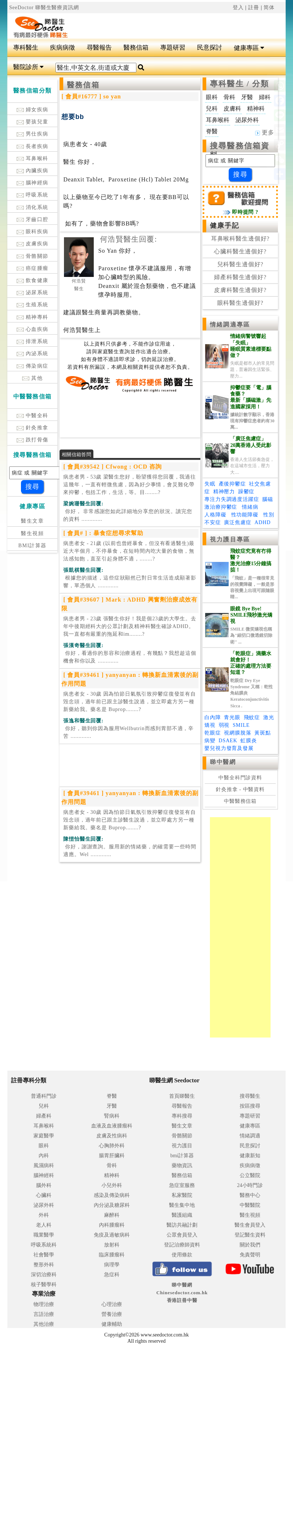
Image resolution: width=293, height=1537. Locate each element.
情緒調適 (250, 1136)
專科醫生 (25, 47)
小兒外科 (111, 1185)
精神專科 (33, 317)
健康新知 (250, 1155)
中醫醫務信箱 (240, 801)
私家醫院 (182, 1195)
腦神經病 (33, 182)
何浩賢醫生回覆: (128, 239)
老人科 (43, 1225)
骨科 (112, 1165)
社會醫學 (43, 1255)
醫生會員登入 (250, 1225)
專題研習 (172, 47)
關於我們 (250, 1245)
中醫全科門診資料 (240, 777)
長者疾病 (33, 146)
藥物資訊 (182, 1165)
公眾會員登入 (182, 1235)
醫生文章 (32, 521)
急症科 (111, 1274)
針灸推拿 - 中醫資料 (240, 789)
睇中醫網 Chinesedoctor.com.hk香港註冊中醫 (182, 1292)
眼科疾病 (33, 231)
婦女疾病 (33, 109)
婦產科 (43, 1116)
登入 (238, 7)
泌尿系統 (33, 292)
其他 (32, 378)
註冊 (253, 7)
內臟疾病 (33, 170)
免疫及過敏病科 (112, 1235)
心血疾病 (33, 329)
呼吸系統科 (44, 1245)
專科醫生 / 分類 (239, 83)
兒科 (44, 1106)
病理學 (111, 1264)
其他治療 (43, 1324)
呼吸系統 (33, 195)
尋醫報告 (99, 47)
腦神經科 (43, 1175)
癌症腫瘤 (33, 268)
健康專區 (249, 47)
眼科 (44, 1145)
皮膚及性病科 (111, 1136)
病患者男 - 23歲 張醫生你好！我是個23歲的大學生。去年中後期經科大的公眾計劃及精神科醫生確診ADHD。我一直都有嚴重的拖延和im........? (129, 626)
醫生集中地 (182, 1205)
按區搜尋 (250, 1106)
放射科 (111, 1245)
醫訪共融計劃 (182, 1225)
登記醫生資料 (250, 1235)
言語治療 (43, 1314)
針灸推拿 (33, 427)
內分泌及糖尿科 (112, 1205)
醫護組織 (182, 1215)
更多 (264, 132)
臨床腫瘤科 (112, 1255)
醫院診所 (28, 67)
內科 (44, 1155)
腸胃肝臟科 (112, 1155)
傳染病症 (33, 366)
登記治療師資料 (182, 1245)
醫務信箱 (136, 47)
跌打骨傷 (33, 440)
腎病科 (111, 1116)
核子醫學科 (44, 1284)
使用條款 (182, 1255)
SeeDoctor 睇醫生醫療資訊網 (44, 7)
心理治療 (111, 1304)
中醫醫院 (250, 1205)
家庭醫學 (43, 1136)
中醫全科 (33, 415)
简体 (269, 7)
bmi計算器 (182, 1155)
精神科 (111, 1175)
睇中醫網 (223, 762)
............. (127, 515)
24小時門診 (250, 1185)
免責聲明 (250, 1255)
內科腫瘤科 (112, 1225)
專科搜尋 (182, 1116)
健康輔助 (111, 1324)
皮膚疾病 (33, 243)
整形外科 (43, 1264)
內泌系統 (33, 353)
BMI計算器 (32, 545)
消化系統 (33, 207)
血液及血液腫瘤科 (111, 1126)
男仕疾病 (33, 134)
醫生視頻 (32, 533)
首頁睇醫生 (182, 1096)
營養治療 (111, 1314)
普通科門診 (44, 1096)
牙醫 (112, 1106)
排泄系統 (33, 341)
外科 (44, 1215)
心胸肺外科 (112, 1145)
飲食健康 (33, 280)
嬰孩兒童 (33, 122)
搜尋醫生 (250, 1096)
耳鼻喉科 (33, 158)
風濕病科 (43, 1165)
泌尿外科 (43, 1205)
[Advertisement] (170, 24)
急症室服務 (182, 1185)
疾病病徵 (62, 47)
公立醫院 (250, 1175)
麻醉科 (111, 1215)
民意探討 (209, 47)
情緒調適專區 (230, 324)
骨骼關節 (33, 256)
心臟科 (43, 1195)
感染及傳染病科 (112, 1195)
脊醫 (112, 1096)
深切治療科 (44, 1274)
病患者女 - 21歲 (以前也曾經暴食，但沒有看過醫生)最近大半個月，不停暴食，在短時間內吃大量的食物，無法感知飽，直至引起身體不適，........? (128, 551)
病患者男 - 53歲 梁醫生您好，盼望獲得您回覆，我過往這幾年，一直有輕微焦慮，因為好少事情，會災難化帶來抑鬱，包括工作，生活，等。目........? (129, 484)
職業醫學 (43, 1235)
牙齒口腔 (33, 219)
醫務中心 (250, 1195)
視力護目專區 (230, 539)
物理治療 (43, 1304)
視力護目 (182, 1145)
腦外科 (43, 1185)
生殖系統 (33, 304)
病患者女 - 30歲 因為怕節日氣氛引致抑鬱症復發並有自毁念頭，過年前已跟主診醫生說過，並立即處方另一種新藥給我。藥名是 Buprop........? (129, 701)
